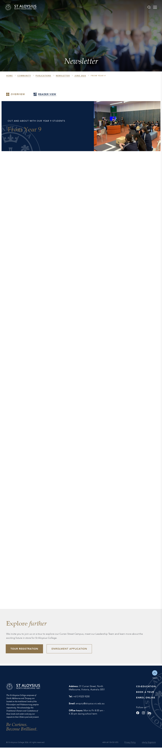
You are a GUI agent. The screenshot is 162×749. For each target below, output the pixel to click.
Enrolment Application (72, 649)
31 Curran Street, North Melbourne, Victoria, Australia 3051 (87, 689)
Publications (43, 75)
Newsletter (63, 75)
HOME (9, 75)
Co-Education (146, 687)
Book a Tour (145, 693)
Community (24, 75)
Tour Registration (25, 649)
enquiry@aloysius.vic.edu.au (90, 704)
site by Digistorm (149, 743)
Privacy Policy (130, 743)
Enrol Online (145, 699)
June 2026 (80, 75)
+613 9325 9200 (81, 697)
